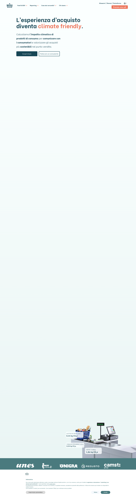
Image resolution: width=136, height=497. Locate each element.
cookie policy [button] (52, 484)
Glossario (102, 3)
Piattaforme (117, 3)
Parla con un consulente (49, 54)
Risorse (109, 3)
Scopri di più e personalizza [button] (36, 492)
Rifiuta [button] (95, 492)
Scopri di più (26, 54)
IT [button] (125, 3)
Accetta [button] (105, 492)
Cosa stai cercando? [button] (47, 5)
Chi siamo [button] (62, 5)
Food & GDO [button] (21, 5)
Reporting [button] (33, 5)
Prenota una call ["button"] (119, 7)
